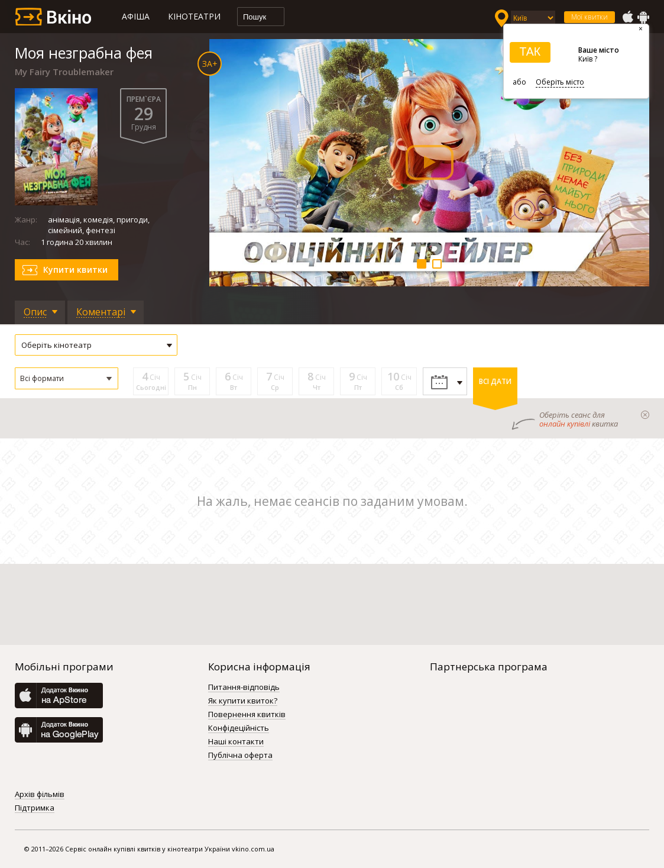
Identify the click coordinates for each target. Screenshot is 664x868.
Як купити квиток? (242, 701)
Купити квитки (75, 269)
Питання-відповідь (244, 687)
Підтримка (34, 808)
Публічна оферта (240, 755)
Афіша (136, 16)
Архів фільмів (39, 794)
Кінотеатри (194, 16)
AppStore (627, 17)
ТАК (529, 51)
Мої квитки (589, 17)
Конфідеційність (238, 728)
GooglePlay (643, 17)
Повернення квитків (247, 714)
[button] (66, 378)
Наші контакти (236, 742)
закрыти (645, 415)
